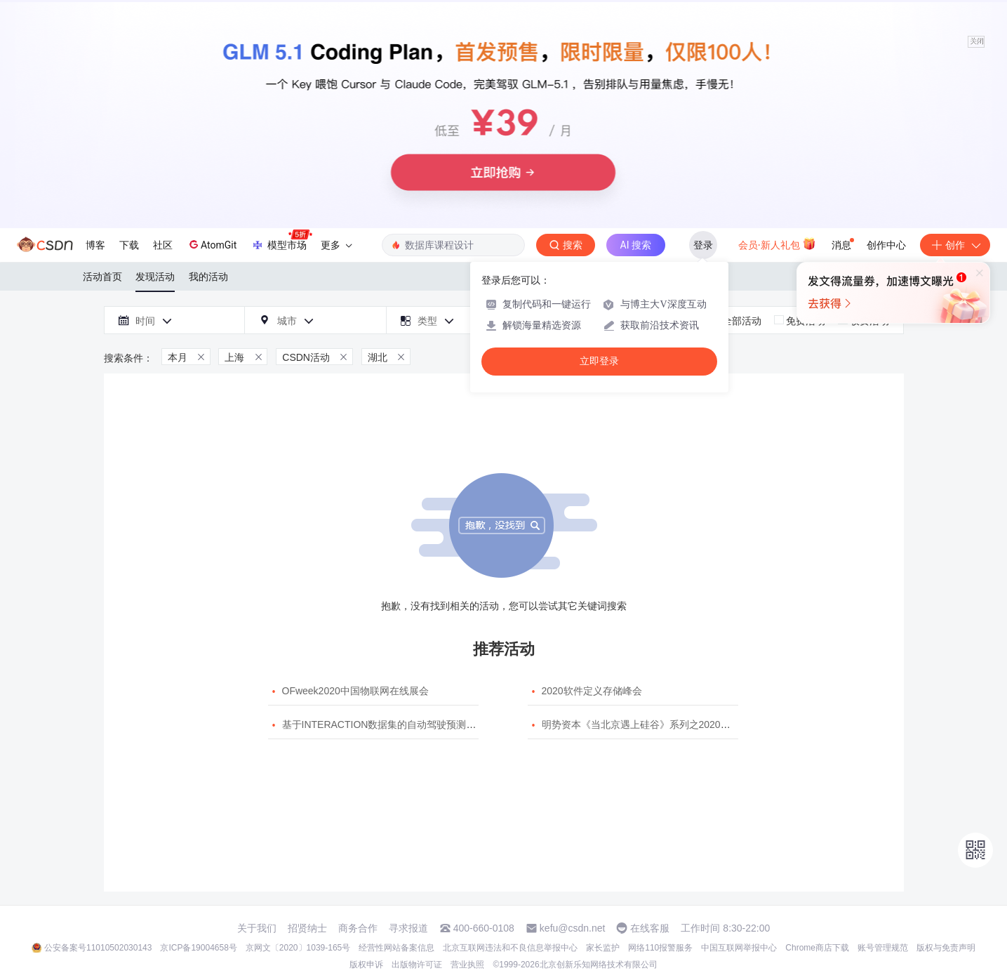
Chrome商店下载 (817, 948)
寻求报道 (408, 928)
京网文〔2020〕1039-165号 (298, 948)
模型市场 (281, 241)
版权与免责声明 (945, 948)
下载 (129, 245)
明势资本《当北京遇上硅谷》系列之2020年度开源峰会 (661, 724)
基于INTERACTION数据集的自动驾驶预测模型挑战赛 (399, 724)
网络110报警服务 (660, 948)
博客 (95, 245)
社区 (163, 245)
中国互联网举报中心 (739, 948)
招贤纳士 (307, 928)
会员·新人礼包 (777, 244)
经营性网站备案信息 (396, 948)
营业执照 (467, 964)
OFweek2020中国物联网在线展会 (355, 690)
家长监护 (603, 948)
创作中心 (886, 245)
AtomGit (211, 244)
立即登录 (599, 361)
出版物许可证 (417, 964)
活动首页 (102, 276)
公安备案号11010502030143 (98, 948)
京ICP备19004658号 (198, 948)
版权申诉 (366, 964)
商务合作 (358, 928)
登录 (703, 245)
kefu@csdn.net (573, 928)
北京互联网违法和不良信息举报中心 (510, 948)
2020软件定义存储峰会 (592, 690)
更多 (336, 245)
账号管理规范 (883, 948)
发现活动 (155, 276)
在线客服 (649, 928)
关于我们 (256, 928)
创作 (955, 245)
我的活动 (208, 276)
